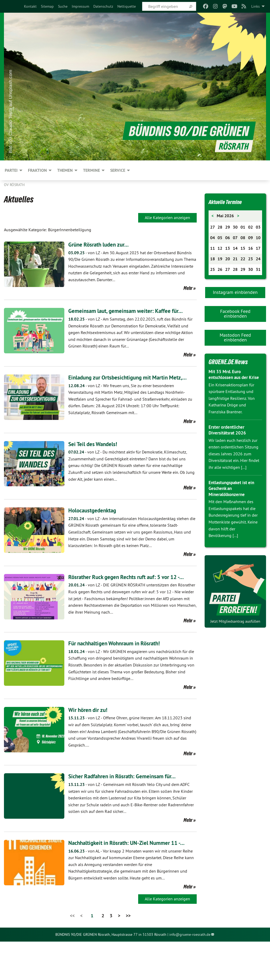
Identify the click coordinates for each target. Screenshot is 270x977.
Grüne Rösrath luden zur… (103, 244)
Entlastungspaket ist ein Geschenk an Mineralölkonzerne (233, 494)
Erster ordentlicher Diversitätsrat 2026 (228, 436)
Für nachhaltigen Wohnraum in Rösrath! (121, 670)
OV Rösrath (14, 184)
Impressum (80, 6)
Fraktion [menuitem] (37, 170)
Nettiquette (126, 6)
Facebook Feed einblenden (235, 313)
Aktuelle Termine (229, 201)
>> (128, 951)
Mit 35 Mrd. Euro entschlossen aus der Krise (230, 377)
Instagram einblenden (235, 292)
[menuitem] (30, 6)
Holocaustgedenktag (96, 528)
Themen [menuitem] (65, 170)
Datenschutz (103, 6)
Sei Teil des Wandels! (96, 461)
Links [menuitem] (255, 6)
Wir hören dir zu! (90, 736)
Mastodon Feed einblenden (235, 337)
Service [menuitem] (117, 170)
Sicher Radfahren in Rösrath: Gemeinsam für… (129, 803)
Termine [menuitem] (91, 170)
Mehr (188, 288)
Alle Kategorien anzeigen (167, 217)
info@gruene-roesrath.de (189, 970)
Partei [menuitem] (11, 170)
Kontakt (30, 6)
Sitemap (47, 6)
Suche (63, 6)
